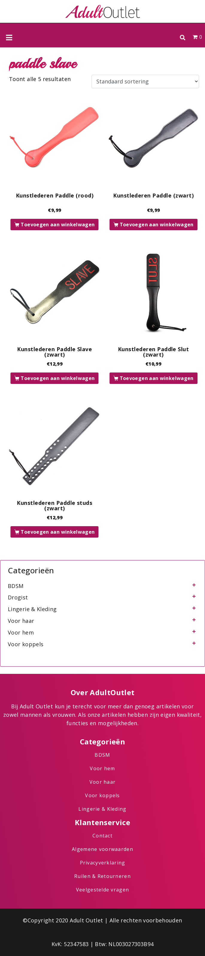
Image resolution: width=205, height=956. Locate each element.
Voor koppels (25, 644)
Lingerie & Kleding (32, 609)
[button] (182, 37)
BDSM (15, 586)
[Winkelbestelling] (145, 82)
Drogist (18, 597)
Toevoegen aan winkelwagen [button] (58, 224)
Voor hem (21, 632)
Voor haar (21, 620)
